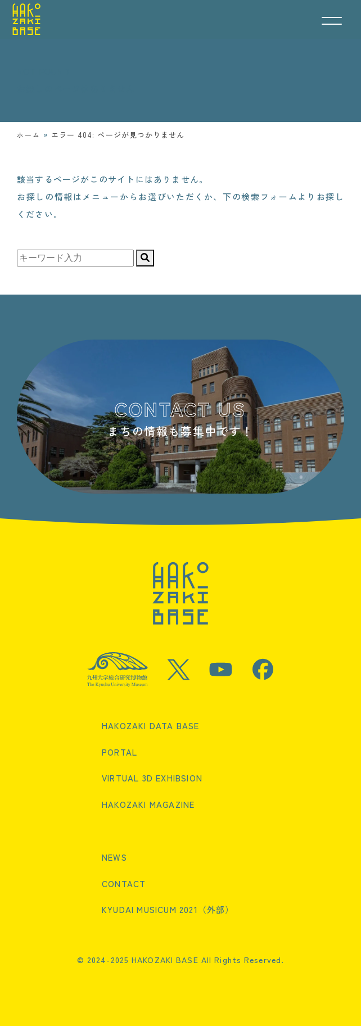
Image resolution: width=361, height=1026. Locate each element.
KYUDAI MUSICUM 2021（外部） (168, 909)
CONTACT (124, 883)
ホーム (28, 134)
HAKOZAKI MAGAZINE (148, 804)
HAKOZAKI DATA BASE (151, 725)
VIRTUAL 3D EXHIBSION (152, 778)
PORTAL (119, 752)
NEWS (114, 857)
